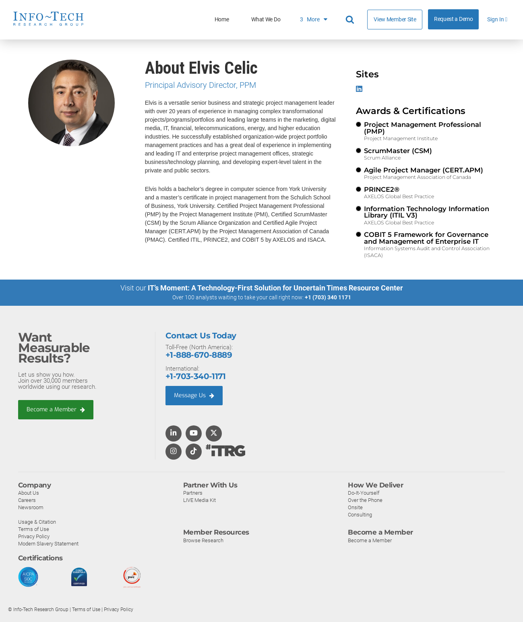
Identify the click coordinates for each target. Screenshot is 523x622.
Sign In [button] (497, 19)
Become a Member (57, 409)
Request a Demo (453, 19)
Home (222, 19)
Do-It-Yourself (363, 493)
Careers (27, 500)
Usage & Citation (37, 522)
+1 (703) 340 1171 (328, 297)
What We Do (265, 19)
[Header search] (351, 19)
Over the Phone (365, 500)
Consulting (360, 515)
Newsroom (30, 507)
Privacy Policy (34, 536)
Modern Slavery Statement (48, 544)
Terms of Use (33, 529)
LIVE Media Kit (199, 500)
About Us (28, 493)
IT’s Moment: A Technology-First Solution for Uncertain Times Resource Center (275, 288)
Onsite (355, 507)
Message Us (195, 396)
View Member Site (395, 19)
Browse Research (203, 540)
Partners (193, 493)
